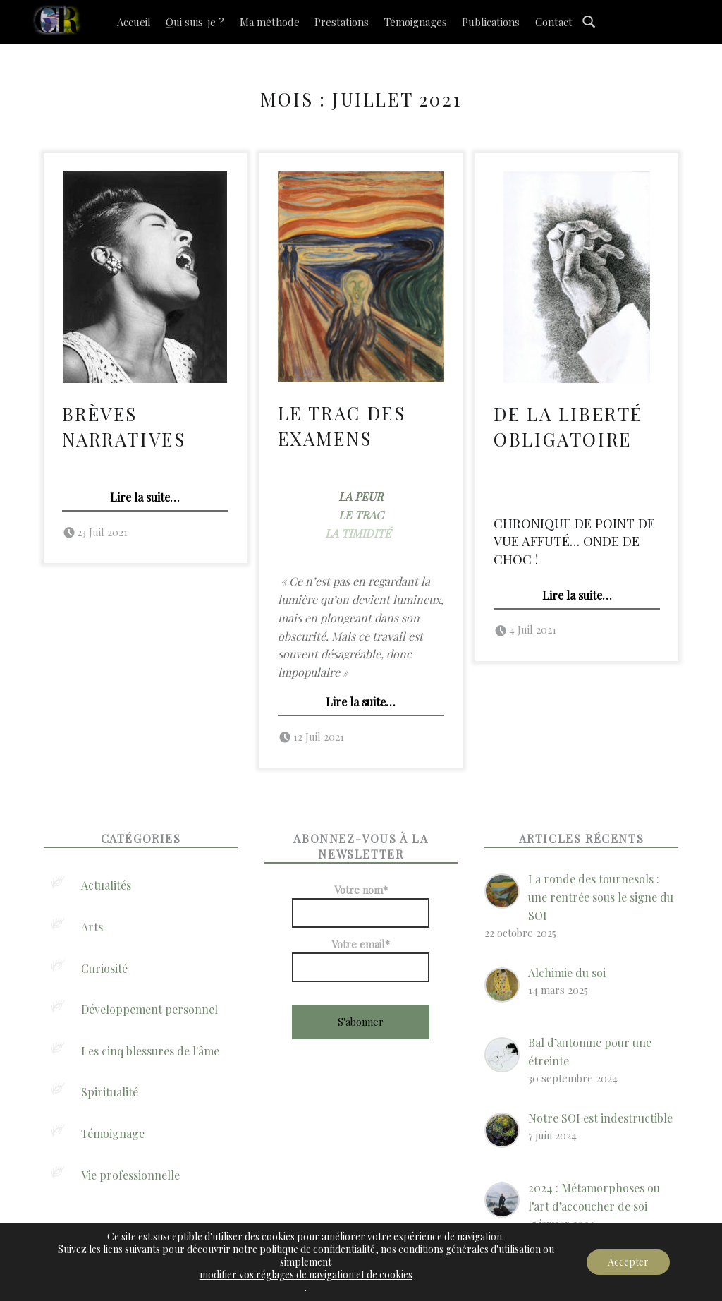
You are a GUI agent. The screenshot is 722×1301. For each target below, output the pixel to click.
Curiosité (104, 968)
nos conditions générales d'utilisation (461, 1249)
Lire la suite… (145, 497)
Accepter (628, 1262)
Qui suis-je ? (195, 22)
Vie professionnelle (130, 1175)
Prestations (341, 22)
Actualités (106, 885)
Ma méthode (270, 22)
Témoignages (415, 22)
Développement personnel (149, 1009)
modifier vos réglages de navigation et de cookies (306, 1275)
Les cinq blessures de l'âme (150, 1050)
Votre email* (360, 959)
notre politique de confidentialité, (306, 1249)
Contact (554, 22)
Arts (92, 926)
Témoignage (113, 1133)
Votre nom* (360, 905)
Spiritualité (109, 1091)
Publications (491, 22)
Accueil (134, 22)
